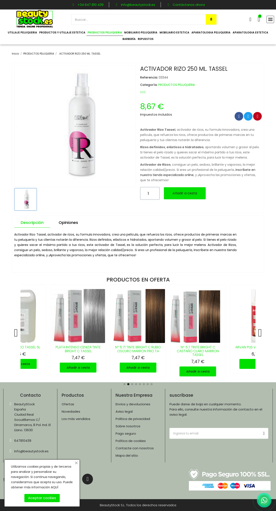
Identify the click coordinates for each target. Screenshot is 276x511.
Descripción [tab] (32, 222)
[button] (259, 19)
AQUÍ (54, 487)
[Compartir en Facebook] (239, 116)
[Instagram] (87, 479)
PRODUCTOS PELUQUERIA (105, 32)
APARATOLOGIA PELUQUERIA (211, 32)
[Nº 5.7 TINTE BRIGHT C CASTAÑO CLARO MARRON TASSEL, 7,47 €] (198, 333)
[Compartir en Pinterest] (257, 116)
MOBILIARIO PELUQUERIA (140, 32)
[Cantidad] (150, 193)
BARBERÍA (129, 39)
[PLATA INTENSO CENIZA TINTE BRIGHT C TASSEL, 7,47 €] (78, 331)
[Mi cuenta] (250, 19)
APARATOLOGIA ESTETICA (250, 32)
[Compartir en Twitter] (248, 116)
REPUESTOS (146, 39)
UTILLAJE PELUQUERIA (22, 32)
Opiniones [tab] (68, 222)
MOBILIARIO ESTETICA (174, 32)
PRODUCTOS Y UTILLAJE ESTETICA (62, 32)
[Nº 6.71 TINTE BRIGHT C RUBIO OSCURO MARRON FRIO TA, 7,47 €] (138, 331)
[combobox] (136, 19)
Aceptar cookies (42, 497)
